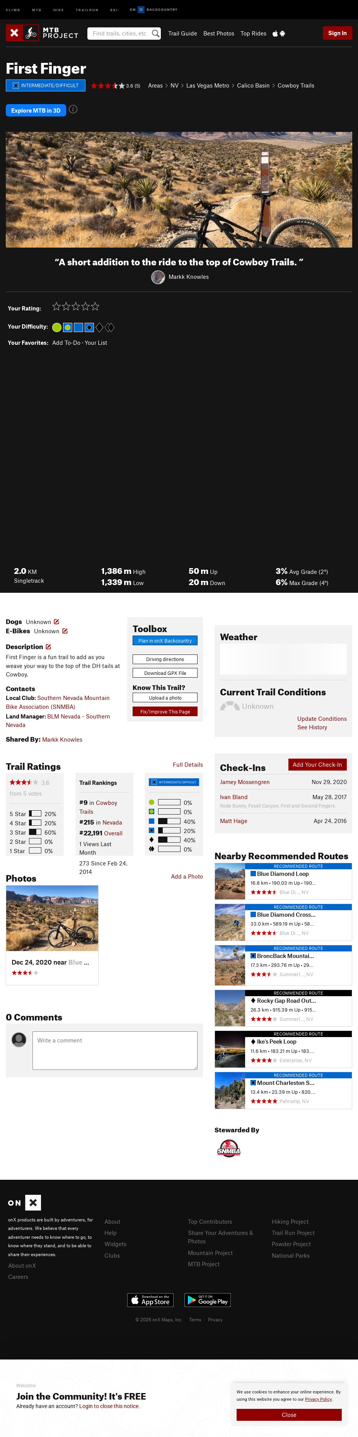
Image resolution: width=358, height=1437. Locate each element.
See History (312, 727)
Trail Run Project (293, 1232)
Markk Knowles (189, 276)
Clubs (112, 1255)
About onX (22, 1265)
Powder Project (291, 1243)
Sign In (337, 32)
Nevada (112, 822)
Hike (58, 9)
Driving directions (165, 659)
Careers (18, 1276)
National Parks (291, 1255)
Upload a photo (165, 698)
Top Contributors (210, 1221)
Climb (13, 9)
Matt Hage (233, 820)
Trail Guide (182, 33)
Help (110, 1232)
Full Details (188, 764)
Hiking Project (290, 1221)
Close (289, 1414)
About (112, 1221)
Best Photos (218, 33)
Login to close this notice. (109, 1406)
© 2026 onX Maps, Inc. (158, 1319)
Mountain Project (210, 1252)
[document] (289, 1404)
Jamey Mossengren (245, 781)
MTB (37, 9)
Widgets (115, 1243)
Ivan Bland (234, 796)
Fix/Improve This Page (165, 711)
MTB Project (204, 1263)
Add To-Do (66, 342)
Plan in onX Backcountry (165, 641)
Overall (113, 833)
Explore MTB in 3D (36, 110)
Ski (114, 9)
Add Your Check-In (317, 764)
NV (174, 85)
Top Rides (253, 33)
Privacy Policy (318, 1399)
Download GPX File (165, 673)
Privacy (215, 1319)
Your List (96, 342)
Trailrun (87, 9)
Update (322, 718)
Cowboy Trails (296, 85)
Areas (155, 85)
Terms (195, 1319)
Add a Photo (187, 876)
